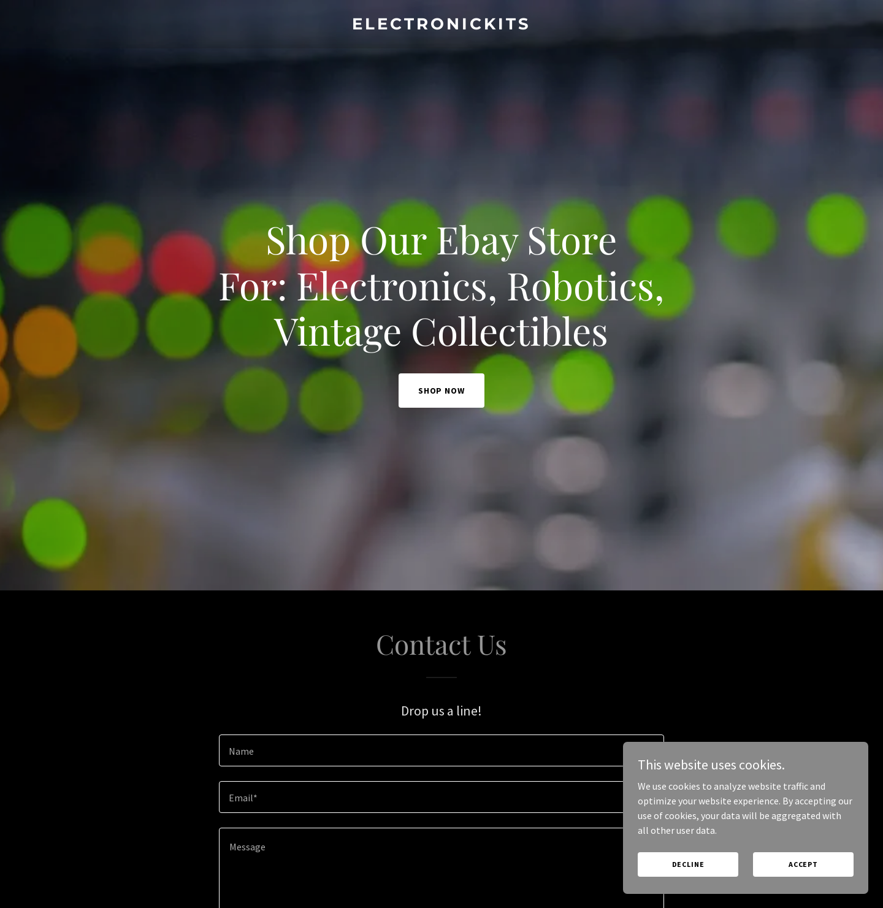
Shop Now (441, 390)
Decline (688, 864)
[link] (441, 26)
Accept (803, 864)
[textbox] (441, 750)
